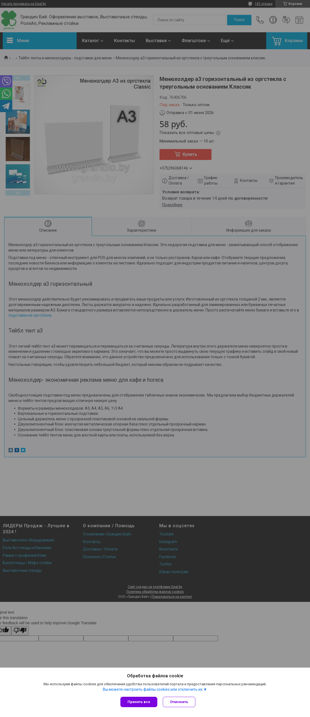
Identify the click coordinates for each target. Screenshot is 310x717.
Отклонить (179, 702)
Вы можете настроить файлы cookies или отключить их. (153, 689)
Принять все (139, 702)
